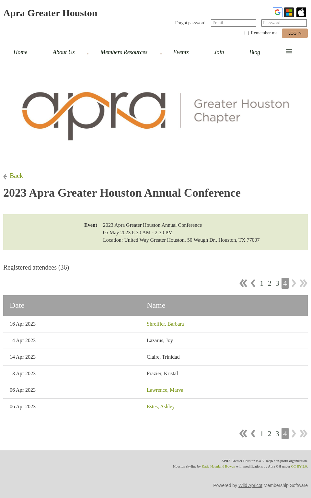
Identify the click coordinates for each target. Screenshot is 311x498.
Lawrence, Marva (165, 390)
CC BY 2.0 (299, 466)
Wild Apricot (250, 485)
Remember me (264, 32)
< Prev (253, 283)
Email (218, 22)
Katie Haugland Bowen (218, 466)
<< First (243, 283)
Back (16, 175)
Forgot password (190, 22)
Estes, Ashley (161, 406)
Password (272, 22)
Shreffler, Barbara (165, 324)
